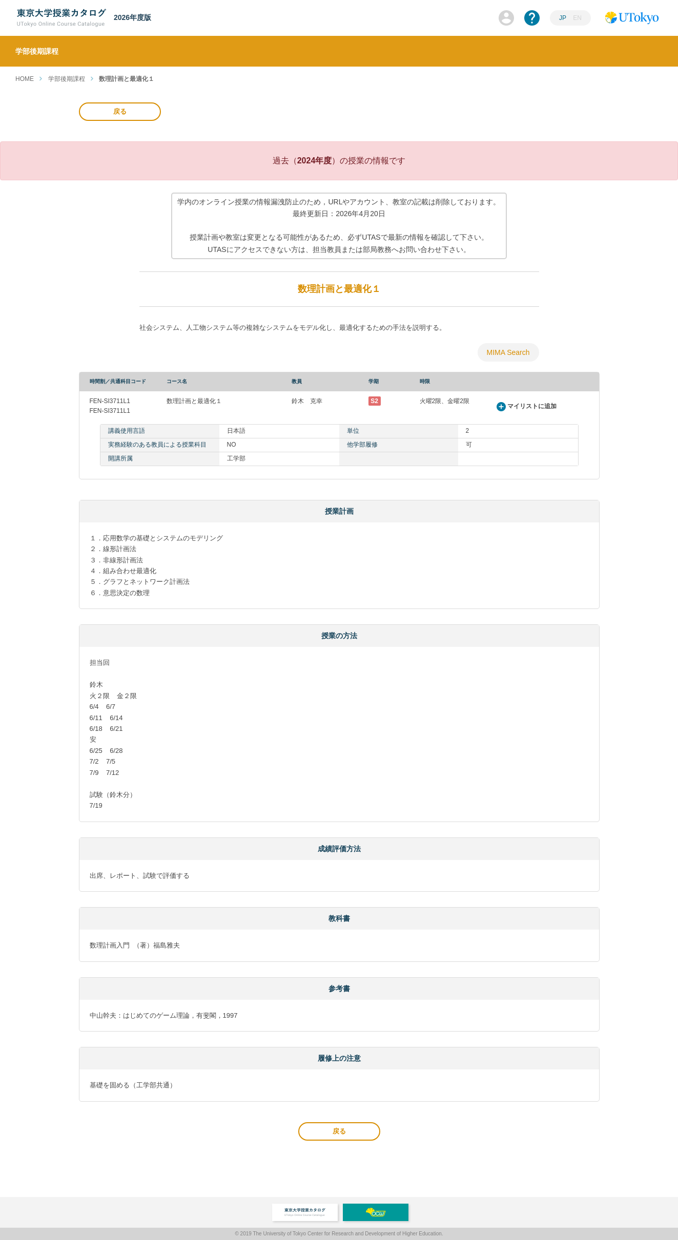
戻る (120, 111)
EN (577, 18)
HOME (24, 78)
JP (562, 18)
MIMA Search (507, 352)
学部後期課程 (66, 78)
